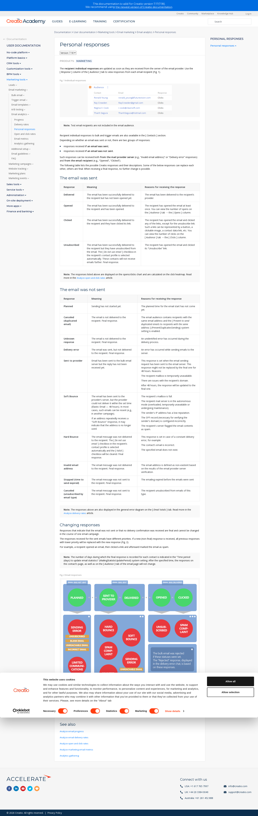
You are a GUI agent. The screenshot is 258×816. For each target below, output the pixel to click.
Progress (19, 119)
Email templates (20, 104)
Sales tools (13, 184)
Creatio (180, 13)
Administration (16, 195)
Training (100, 21)
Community (192, 13)
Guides (57, 21)
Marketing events (18, 178)
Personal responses (24, 129)
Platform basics (16, 57)
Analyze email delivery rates (74, 737)
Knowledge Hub (225, 13)
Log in (248, 13)
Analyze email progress (72, 731)
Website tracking (18, 168)
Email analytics (144, 32)
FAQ (13, 158)
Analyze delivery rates (75, 512)
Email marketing (125, 32)
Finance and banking (19, 211)
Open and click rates (25, 133)
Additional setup (20, 148)
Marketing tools (106, 32)
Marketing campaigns (20, 163)
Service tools (15, 189)
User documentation (85, 32)
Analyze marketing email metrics (77, 749)
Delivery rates (21, 124)
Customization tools (19, 68)
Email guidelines (20, 153)
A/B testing (17, 109)
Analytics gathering (70, 755)
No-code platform (17, 52)
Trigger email (18, 99)
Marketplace (208, 13)
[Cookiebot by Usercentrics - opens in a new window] (21, 809)
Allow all (231, 779)
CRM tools (13, 63)
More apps (13, 206)
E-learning (77, 21)
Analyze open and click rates (92, 277)
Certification (124, 21)
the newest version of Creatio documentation (144, 7)
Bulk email (17, 95)
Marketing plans (17, 173)
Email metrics (21, 138)
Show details (172, 809)
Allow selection (230, 790)
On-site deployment (19, 200)
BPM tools (13, 74)
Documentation (62, 32)
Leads (12, 84)
